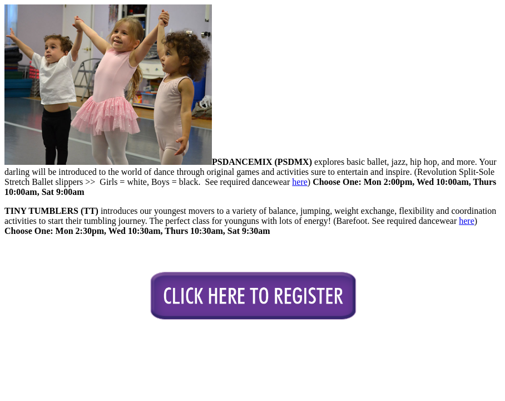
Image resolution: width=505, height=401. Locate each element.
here (300, 182)
